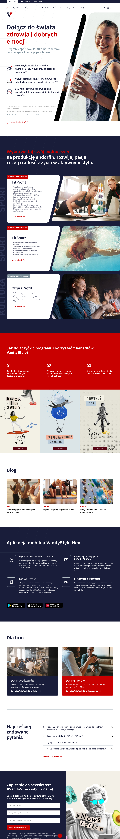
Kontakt (75, 8)
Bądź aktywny (17, 8)
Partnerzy (38, 1)
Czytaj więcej (17, 216)
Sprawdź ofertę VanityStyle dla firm (24, 691)
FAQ (82, 8)
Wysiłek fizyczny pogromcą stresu (58, 509)
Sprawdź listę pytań (51, 756)
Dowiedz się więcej (15, 122)
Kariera (62, 8)
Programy (28, 8)
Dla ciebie (12, 1)
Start (8, 8)
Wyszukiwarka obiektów (42, 8)
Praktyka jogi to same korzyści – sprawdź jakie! (21, 510)
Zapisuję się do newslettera (18, 827)
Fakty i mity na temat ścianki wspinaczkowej (93, 510)
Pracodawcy (25, 1)
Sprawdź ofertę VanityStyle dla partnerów (82, 691)
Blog (68, 8)
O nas (55, 8)
